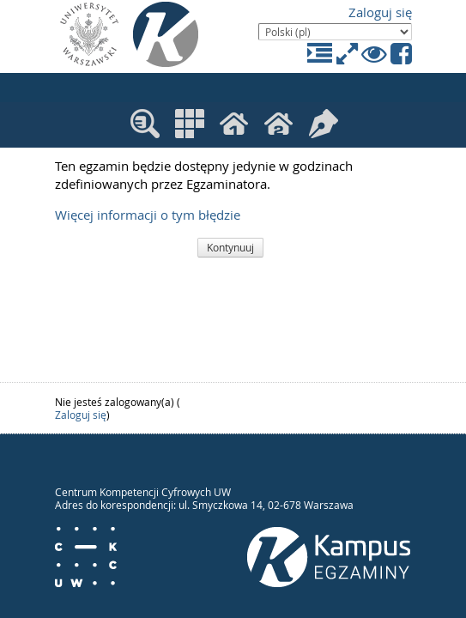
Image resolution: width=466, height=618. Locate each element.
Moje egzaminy (323, 123)
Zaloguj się (380, 12)
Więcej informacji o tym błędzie (147, 215)
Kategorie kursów (189, 123)
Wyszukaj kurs (145, 123)
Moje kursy (235, 124)
